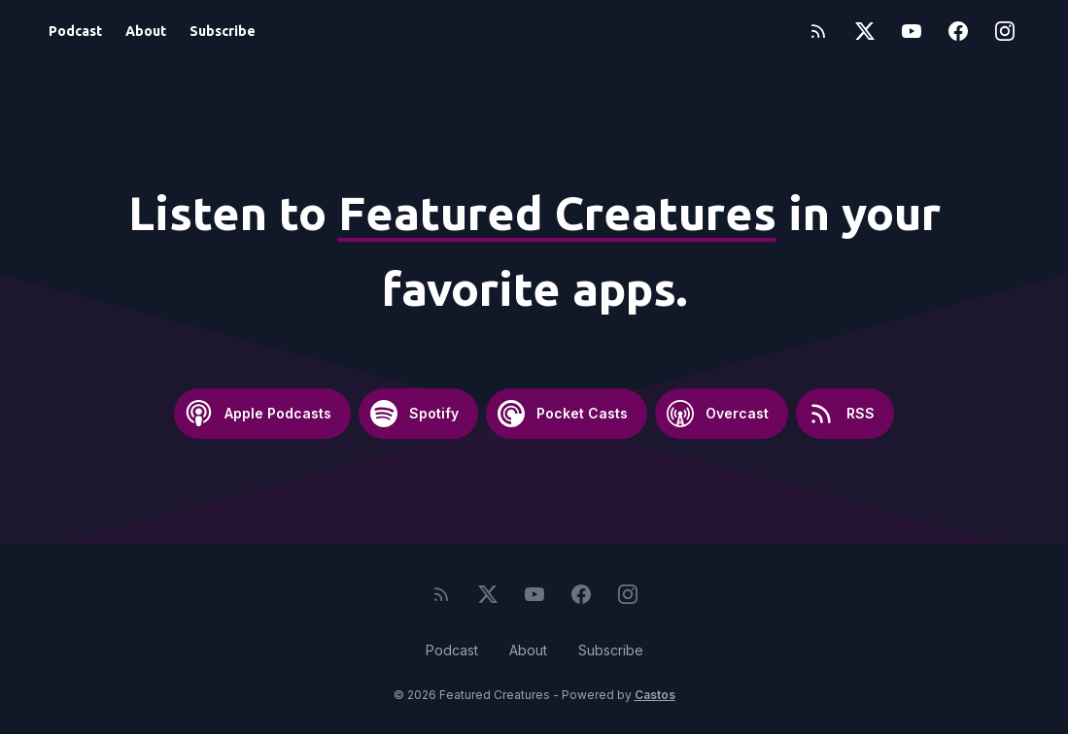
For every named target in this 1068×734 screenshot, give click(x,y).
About (145, 31)
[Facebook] (958, 31)
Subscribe (222, 31)
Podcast (75, 31)
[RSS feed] (818, 31)
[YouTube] (911, 31)
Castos (655, 694)
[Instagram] (1004, 31)
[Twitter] (864, 31)
